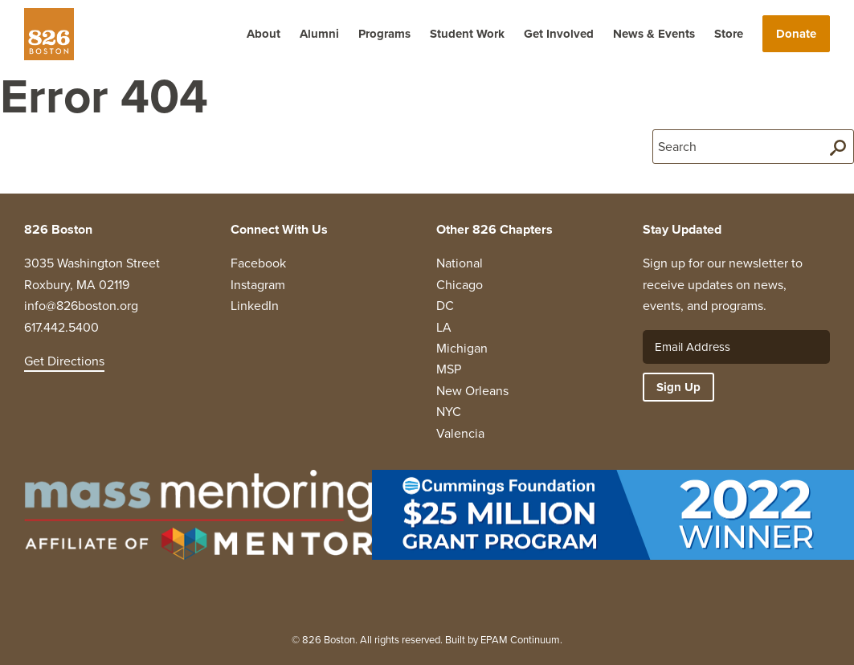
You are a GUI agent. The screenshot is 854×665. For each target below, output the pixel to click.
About (263, 34)
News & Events (654, 34)
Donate (796, 34)
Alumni (319, 34)
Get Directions (64, 361)
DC (445, 305)
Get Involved (559, 34)
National (459, 263)
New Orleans (472, 390)
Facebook (258, 263)
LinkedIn (255, 305)
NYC (448, 411)
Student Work (467, 34)
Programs (384, 34)
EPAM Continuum (520, 639)
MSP (448, 369)
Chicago (459, 284)
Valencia (460, 433)
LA (444, 327)
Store (728, 34)
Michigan (462, 348)
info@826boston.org (81, 305)
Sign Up (678, 387)
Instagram (258, 284)
